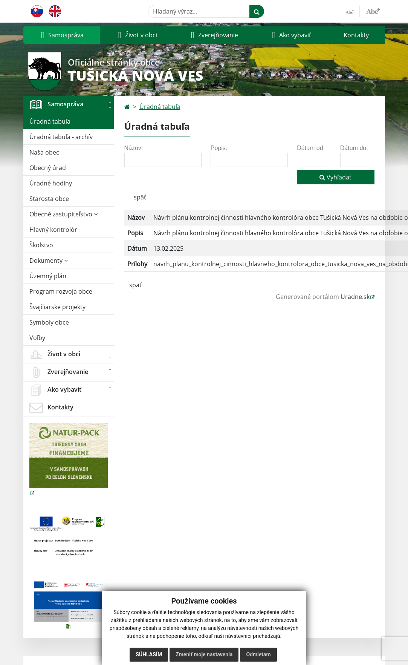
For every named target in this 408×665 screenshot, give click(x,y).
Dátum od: (311, 148)
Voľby (37, 338)
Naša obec (44, 152)
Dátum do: (354, 148)
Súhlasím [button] (149, 654)
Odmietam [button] (258, 654)
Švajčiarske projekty (57, 307)
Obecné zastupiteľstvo (63, 214)
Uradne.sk (355, 297)
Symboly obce (49, 322)
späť (140, 197)
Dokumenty (48, 260)
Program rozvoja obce (60, 291)
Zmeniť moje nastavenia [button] (204, 654)
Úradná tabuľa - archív (61, 137)
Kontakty (356, 35)
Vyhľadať (335, 177)
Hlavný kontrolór (53, 229)
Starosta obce (49, 199)
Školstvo (41, 245)
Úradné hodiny (50, 183)
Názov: (133, 148)
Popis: (219, 148)
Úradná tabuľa (49, 121)
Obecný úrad (47, 168)
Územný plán (47, 276)
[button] (61, 35)
